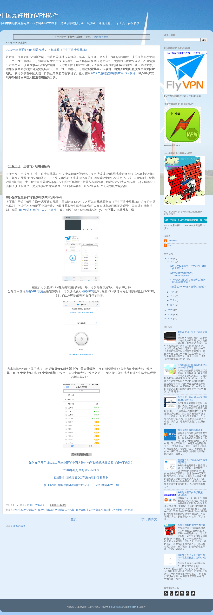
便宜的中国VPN (36, 509)
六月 (172, 296)
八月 (172, 262)
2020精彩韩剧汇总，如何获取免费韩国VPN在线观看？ (188, 280)
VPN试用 (128, 509)
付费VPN (87, 291)
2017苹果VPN (20, 509)
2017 (170, 310)
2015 (170, 318)
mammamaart (117, 607)
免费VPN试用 (34, 291)
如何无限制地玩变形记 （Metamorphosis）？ (182, 274)
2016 (170, 314)
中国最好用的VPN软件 (29, 15)
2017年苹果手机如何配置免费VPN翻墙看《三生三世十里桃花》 (47, 49)
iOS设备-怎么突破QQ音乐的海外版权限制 (81, 477)
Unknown (172, 240)
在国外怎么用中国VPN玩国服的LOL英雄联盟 (192, 398)
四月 (172, 305)
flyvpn (170, 245)
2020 (170, 258)
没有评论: (40, 505)
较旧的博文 (149, 519)
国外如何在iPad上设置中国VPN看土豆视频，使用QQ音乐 (192, 557)
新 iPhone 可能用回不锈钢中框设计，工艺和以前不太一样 (81, 485)
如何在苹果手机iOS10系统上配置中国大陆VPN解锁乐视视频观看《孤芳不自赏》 (81, 462)
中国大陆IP (106, 509)
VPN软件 (117, 509)
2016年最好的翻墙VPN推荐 (81, 470)
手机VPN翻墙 (93, 509)
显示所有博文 (101, 37)
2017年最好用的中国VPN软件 (37, 210)
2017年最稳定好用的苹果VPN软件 (113, 73)
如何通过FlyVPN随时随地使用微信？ (188, 286)
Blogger (132, 607)
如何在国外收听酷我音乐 (190, 430)
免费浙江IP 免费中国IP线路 (71, 509)
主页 (74, 519)
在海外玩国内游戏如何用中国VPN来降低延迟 (192, 366)
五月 (172, 300)
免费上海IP (51, 509)
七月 (172, 292)
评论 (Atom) (19, 526)
